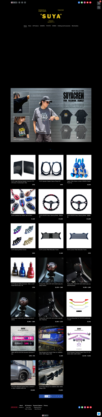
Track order (28, 407)
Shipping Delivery (38, 407)
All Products (28, 405)
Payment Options (37, 405)
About (21, 405)
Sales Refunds (37, 409)
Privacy (46, 405)
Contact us (21, 407)
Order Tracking (28, 409)
